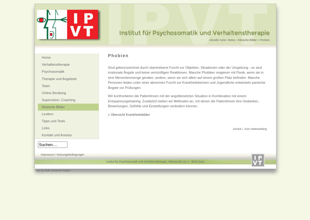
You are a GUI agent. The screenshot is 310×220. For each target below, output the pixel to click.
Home (231, 40)
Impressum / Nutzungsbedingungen (62, 154)
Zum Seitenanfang (255, 128)
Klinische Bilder (247, 40)
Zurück (237, 128)
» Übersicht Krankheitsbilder (129, 114)
